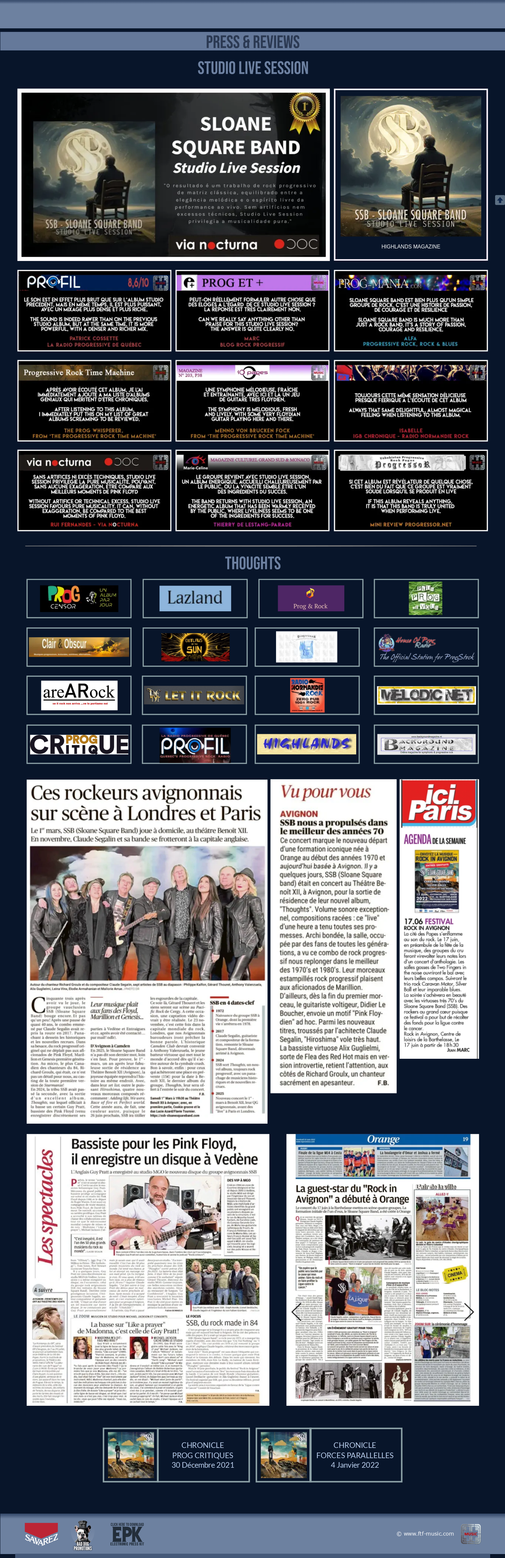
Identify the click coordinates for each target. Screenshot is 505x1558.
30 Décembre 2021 (202, 1464)
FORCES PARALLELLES (355, 1455)
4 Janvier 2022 (355, 1464)
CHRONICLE (202, 1445)
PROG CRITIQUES (203, 1455)
